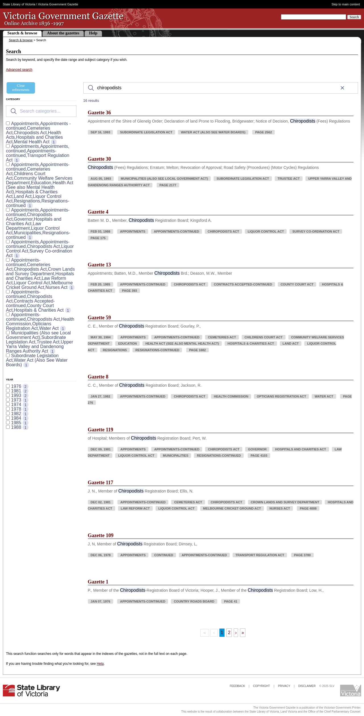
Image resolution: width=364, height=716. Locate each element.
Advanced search (19, 70)
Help (93, 33)
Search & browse (22, 33)
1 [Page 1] (222, 632)
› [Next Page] (236, 632)
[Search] (220, 88)
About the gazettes (63, 33)
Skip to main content (346, 4)
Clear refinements (20, 88)
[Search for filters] (41, 111)
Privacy (284, 686)
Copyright (261, 686)
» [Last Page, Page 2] (242, 632)
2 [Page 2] (229, 632)
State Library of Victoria (19, 4)
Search (354, 17)
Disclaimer (307, 686)
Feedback (237, 686)
